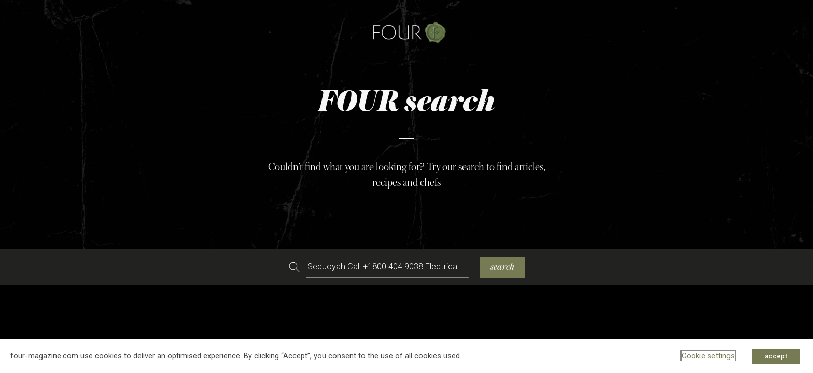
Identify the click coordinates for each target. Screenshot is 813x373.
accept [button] (776, 356)
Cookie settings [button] (708, 356)
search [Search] (502, 267)
